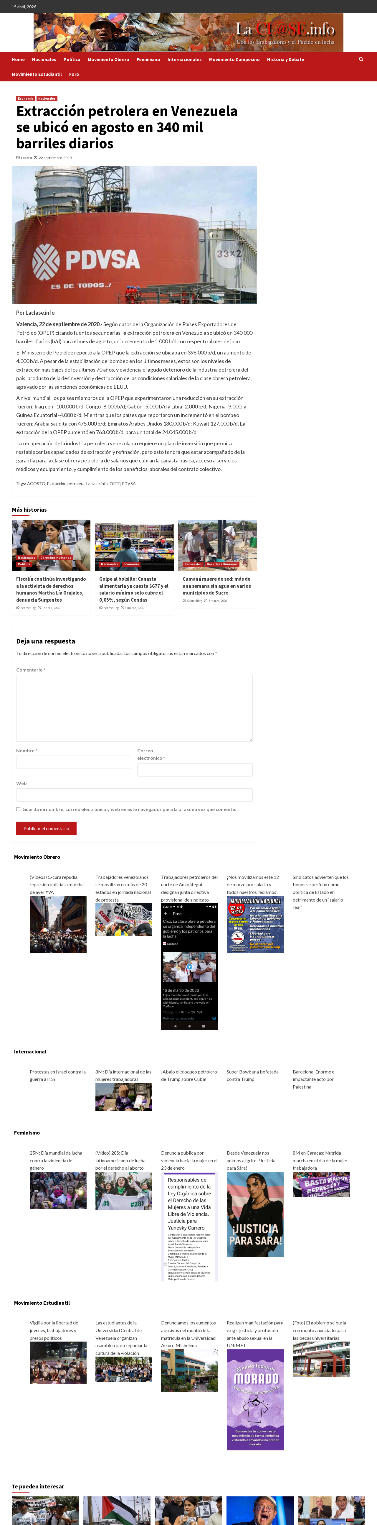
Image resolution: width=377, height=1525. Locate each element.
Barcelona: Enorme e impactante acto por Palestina (313, 1079)
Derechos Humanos (55, 558)
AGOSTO (36, 483)
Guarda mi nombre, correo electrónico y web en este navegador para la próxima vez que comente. (129, 809)
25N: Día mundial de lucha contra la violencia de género (56, 1160)
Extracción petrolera (66, 483)
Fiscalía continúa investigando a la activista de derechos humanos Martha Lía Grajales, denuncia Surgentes (51, 589)
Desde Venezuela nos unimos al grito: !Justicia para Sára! (251, 1160)
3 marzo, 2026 (218, 601)
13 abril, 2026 (50, 608)
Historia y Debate (285, 59)
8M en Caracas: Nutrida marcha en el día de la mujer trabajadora (320, 1160)
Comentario (31, 669)
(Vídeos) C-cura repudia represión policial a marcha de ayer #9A (57, 884)
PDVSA (129, 483)
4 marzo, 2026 (134, 608)
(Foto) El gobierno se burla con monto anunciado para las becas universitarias (319, 1330)
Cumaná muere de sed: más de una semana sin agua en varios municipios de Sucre (217, 586)
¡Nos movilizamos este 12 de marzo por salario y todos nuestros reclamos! (253, 884)
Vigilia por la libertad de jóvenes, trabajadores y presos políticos (54, 1330)
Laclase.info (97, 483)
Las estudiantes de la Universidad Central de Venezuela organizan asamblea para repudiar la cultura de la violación (121, 1337)
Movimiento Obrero (108, 59)
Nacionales (44, 59)
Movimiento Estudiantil (37, 74)
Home (18, 59)
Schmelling (28, 608)
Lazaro (26, 157)
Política (72, 59)
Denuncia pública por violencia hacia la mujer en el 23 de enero (189, 1160)
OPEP (115, 483)
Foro (74, 74)
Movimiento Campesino (234, 59)
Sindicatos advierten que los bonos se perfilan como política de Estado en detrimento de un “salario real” (321, 892)
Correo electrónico (151, 754)
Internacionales (185, 59)
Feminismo (148, 59)
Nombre (26, 750)
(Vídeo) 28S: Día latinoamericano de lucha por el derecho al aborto (120, 1160)
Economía (25, 98)
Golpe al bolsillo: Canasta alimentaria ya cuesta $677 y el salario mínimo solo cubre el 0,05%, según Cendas (133, 589)
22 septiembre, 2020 (55, 157)
